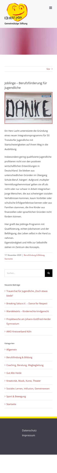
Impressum (28, 435)
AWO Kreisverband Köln (18, 331)
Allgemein (11, 349)
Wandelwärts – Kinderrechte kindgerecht (27, 311)
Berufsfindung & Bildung (34, 255)
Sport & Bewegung (16, 396)
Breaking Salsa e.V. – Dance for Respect (26, 303)
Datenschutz (29, 430)
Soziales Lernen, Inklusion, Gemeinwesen (28, 388)
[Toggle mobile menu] (50, 7)
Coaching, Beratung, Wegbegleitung (24, 365)
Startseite (9, 258)
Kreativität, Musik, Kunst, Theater (23, 380)
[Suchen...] (25, 273)
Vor (48, 68)
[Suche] (48, 273)
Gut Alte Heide (13, 372)
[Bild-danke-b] (28, 108)
